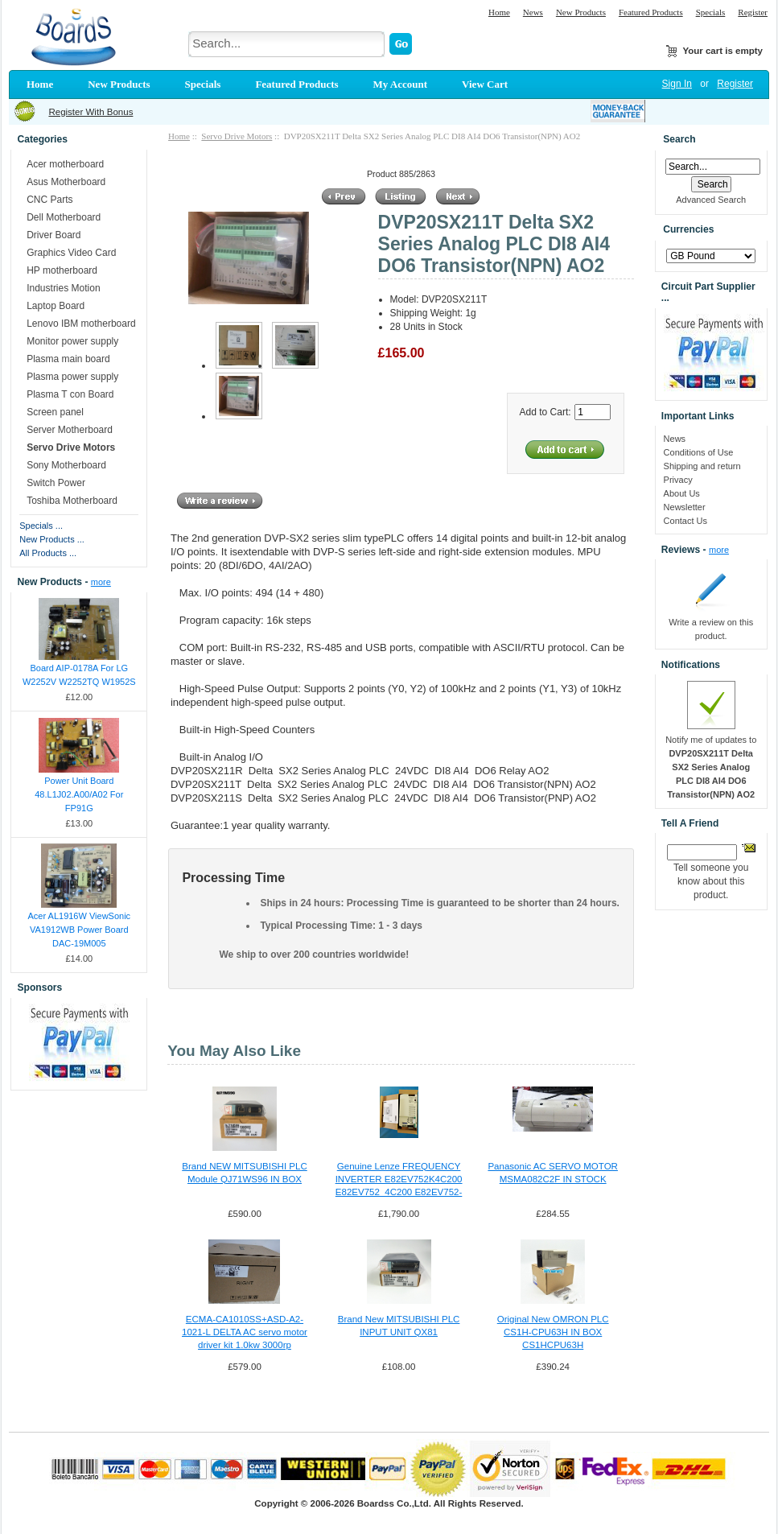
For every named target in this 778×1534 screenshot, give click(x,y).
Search (679, 139)
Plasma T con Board (70, 394)
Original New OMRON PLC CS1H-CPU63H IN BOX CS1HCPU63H (553, 1332)
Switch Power (56, 483)
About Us (682, 493)
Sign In (677, 83)
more (101, 582)
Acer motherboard (65, 164)
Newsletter (685, 507)
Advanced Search (711, 199)
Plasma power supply (72, 376)
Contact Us (685, 521)
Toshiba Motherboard (72, 500)
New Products (581, 12)
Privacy (678, 480)
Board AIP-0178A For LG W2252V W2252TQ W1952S (79, 675)
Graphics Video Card (71, 252)
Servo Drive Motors (236, 136)
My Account (400, 84)
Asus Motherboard (66, 182)
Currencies (688, 230)
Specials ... (41, 525)
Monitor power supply (72, 341)
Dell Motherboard (64, 217)
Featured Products (651, 12)
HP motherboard (62, 270)
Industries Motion (63, 288)
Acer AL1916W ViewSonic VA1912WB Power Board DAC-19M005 (79, 929)
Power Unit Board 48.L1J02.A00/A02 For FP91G (79, 794)
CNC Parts (49, 199)
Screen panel (55, 412)
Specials (711, 12)
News (533, 12)
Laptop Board (55, 305)
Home (499, 12)
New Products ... (51, 539)
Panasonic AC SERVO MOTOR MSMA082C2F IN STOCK (553, 1172)
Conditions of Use (699, 452)
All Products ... (47, 553)
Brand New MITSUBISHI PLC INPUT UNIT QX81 (399, 1325)
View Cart (485, 84)
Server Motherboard (70, 429)
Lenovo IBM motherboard (81, 323)
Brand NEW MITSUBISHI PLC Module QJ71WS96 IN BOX (244, 1172)
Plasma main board (68, 359)
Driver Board (53, 235)
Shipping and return (702, 466)
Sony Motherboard (66, 465)
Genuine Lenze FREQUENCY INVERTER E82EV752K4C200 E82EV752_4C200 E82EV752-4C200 (399, 1179)
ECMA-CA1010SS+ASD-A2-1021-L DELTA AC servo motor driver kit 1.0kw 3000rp (244, 1332)
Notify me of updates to (710, 767)
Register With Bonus (90, 112)
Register (753, 12)
